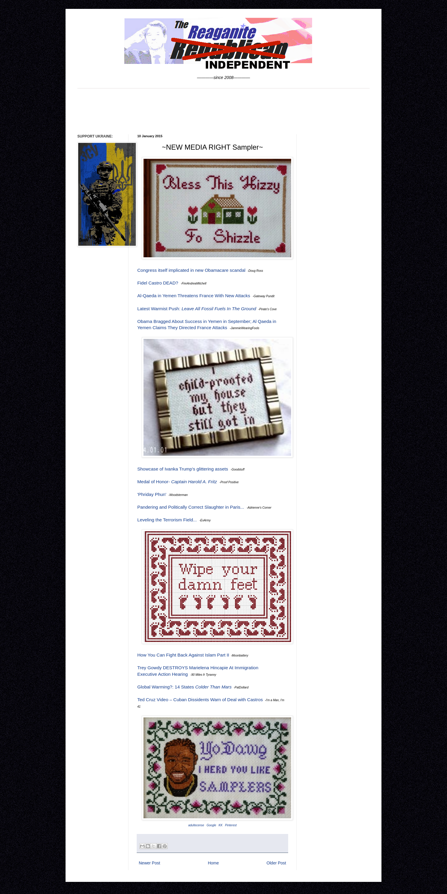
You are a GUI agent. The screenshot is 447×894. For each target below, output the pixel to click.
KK (220, 825)
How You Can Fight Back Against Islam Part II (183, 654)
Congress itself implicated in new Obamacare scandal (191, 270)
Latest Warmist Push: (196, 308)
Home (213, 863)
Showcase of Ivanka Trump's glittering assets (182, 468)
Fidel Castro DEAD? (157, 282)
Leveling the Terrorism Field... (167, 519)
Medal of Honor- (177, 481)
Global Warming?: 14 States (184, 686)
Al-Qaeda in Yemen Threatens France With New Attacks (193, 295)
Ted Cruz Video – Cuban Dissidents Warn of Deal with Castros (200, 699)
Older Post (276, 863)
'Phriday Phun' (151, 494)
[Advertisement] (223, 110)
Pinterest (230, 825)
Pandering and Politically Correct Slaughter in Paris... (190, 507)
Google (211, 825)
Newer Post (149, 863)
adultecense (196, 825)
